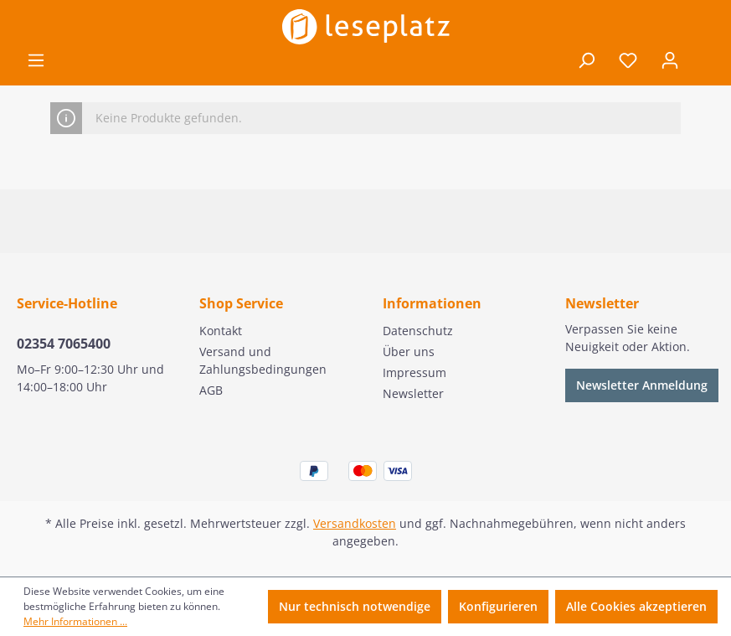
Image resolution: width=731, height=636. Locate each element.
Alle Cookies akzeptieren (636, 606)
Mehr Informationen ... (75, 621)
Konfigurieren (498, 606)
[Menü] (36, 60)
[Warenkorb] (702, 61)
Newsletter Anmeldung (642, 385)
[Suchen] (586, 60)
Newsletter (413, 393)
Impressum (414, 372)
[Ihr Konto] (670, 60)
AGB (211, 390)
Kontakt (220, 331)
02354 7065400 (64, 343)
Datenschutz (418, 331)
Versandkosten (354, 523)
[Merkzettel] (628, 60)
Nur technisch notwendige (354, 606)
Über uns (409, 351)
